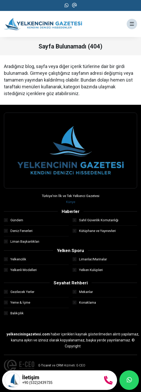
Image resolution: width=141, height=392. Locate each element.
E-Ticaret (45, 365)
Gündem (13, 220)
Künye (70, 202)
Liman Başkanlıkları (21, 241)
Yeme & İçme (17, 302)
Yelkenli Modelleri (20, 270)
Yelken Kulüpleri (88, 270)
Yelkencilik (15, 259)
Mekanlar (83, 292)
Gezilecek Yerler (19, 292)
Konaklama (84, 302)
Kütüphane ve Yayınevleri (94, 231)
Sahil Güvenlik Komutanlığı (95, 220)
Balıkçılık (14, 313)
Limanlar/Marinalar (90, 259)
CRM (59, 365)
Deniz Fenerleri (18, 231)
